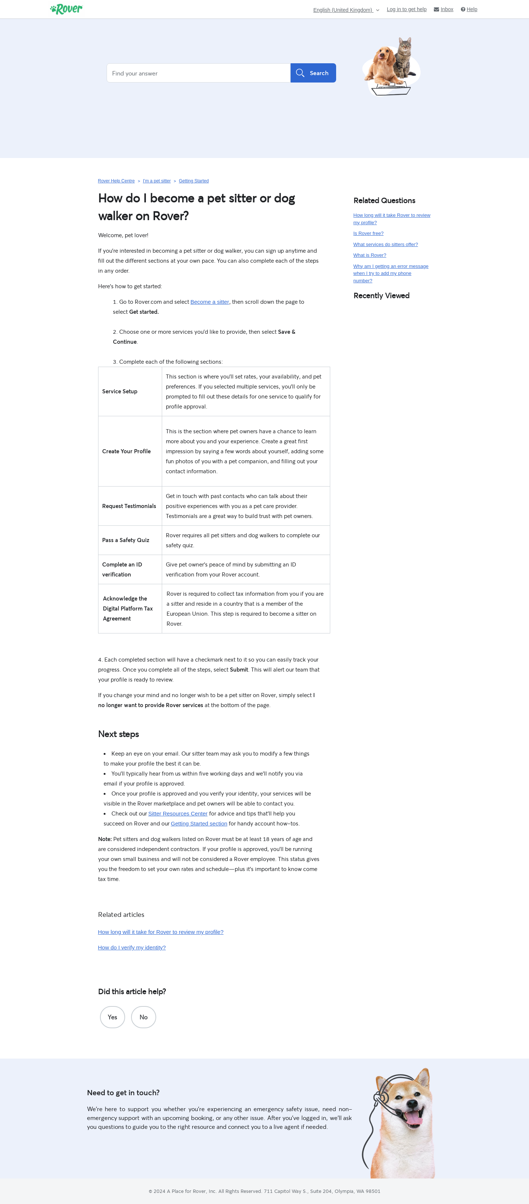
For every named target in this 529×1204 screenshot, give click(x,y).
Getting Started (194, 181)
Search (313, 73)
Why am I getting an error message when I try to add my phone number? (391, 273)
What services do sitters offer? (386, 244)
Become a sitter (210, 302)
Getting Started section (199, 823)
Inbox (443, 9)
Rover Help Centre (116, 181)
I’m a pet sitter (157, 181)
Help (469, 9)
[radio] (112, 1017)
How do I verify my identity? (132, 947)
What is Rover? (370, 255)
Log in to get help (406, 9)
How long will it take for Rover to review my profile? (161, 932)
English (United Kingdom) (343, 10)
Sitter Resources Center (178, 813)
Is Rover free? (369, 233)
